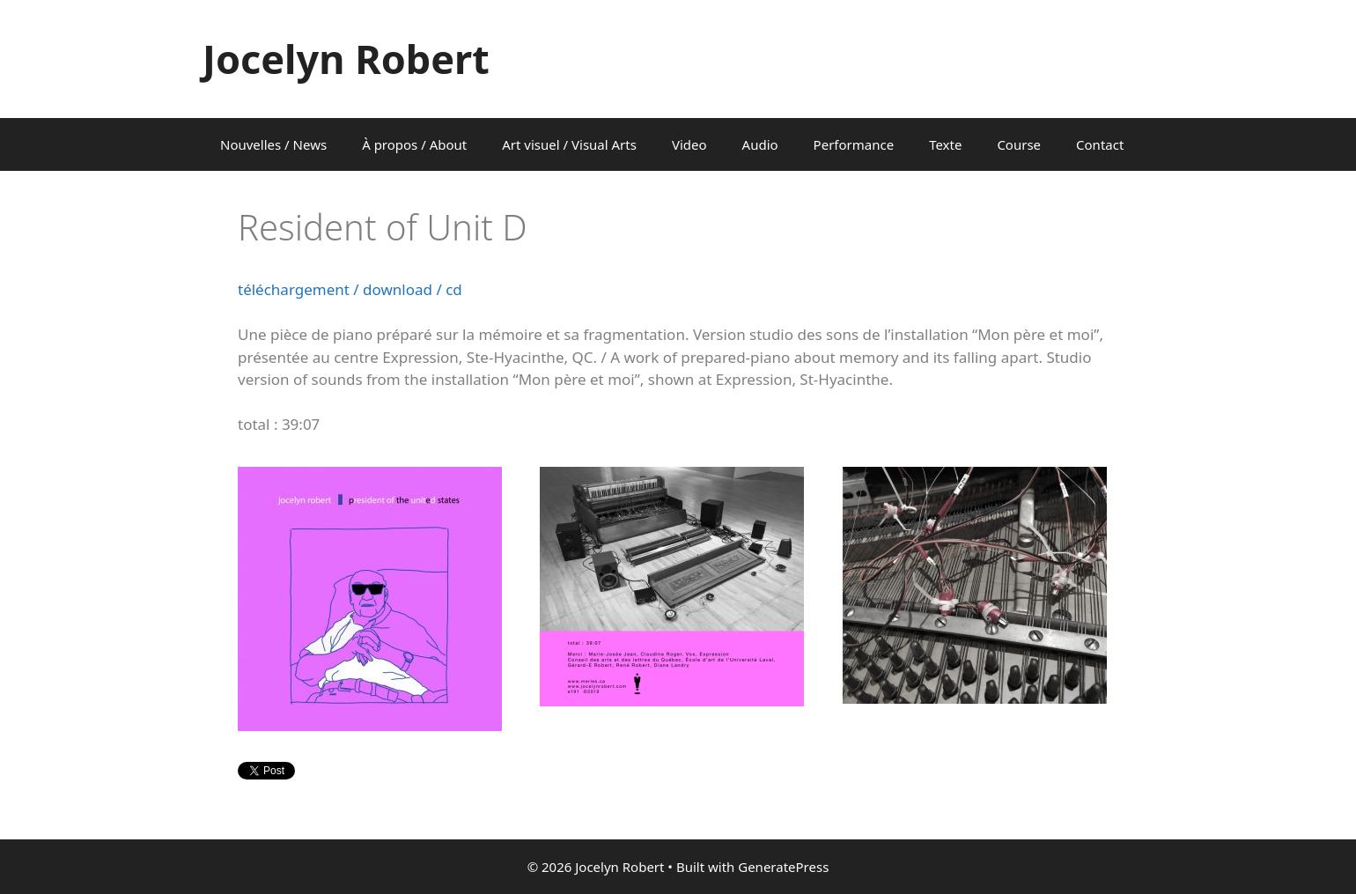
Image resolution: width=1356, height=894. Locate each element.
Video (689, 144)
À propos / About (414, 144)
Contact (1100, 144)
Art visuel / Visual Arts (569, 144)
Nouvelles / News (273, 144)
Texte (945, 144)
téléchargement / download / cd (350, 289)
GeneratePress (783, 867)
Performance (854, 144)
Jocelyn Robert (346, 58)
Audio (760, 144)
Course (1019, 144)
